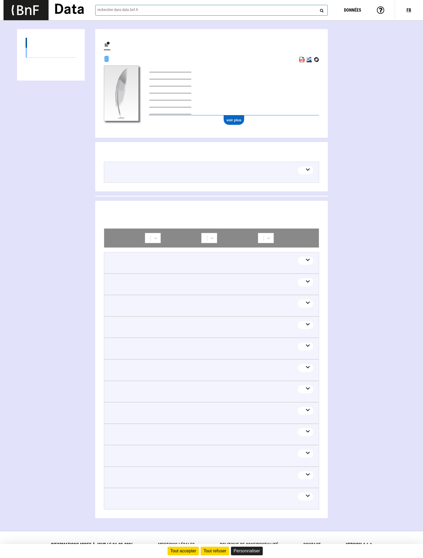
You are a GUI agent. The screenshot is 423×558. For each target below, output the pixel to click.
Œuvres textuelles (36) (51, 52)
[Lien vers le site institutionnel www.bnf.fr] (26, 10)
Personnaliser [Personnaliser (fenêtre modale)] (247, 551)
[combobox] (211, 10)
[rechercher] (321, 9)
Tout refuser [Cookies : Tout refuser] (214, 551)
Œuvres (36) (51, 43)
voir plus (233, 120)
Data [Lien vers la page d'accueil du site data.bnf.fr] (69, 10)
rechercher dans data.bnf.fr (117, 10)
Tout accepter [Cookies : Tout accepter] (183, 551)
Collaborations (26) (51, 63)
